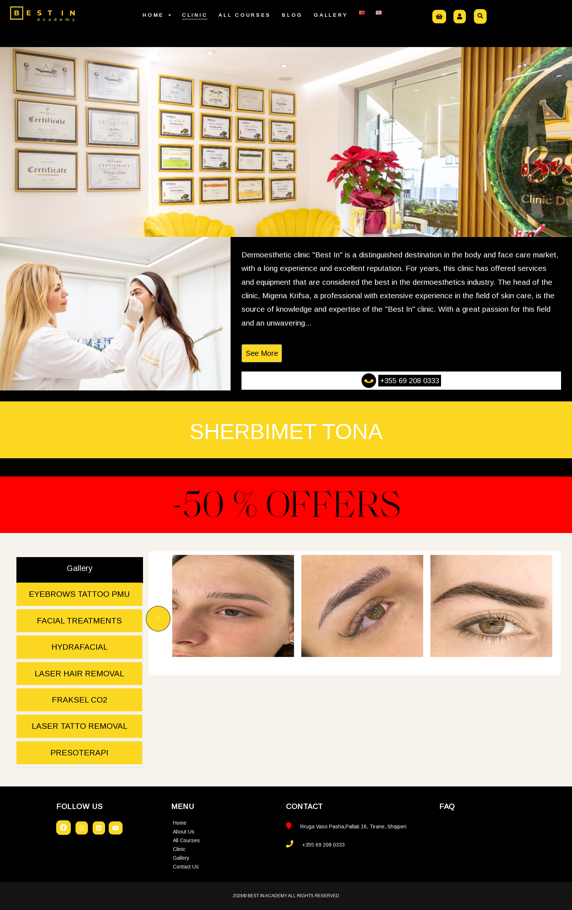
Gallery (331, 15)
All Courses (245, 15)
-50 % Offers (286, 504)
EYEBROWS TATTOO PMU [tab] (79, 594)
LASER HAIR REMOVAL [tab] (79, 673)
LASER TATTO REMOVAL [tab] (79, 726)
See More (262, 353)
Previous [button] (158, 618)
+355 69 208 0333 (409, 381)
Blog (292, 15)
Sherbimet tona (286, 431)
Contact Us (186, 867)
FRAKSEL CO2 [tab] (79, 699)
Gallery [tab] (79, 568)
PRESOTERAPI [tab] (79, 752)
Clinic (195, 15)
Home (157, 15)
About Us (183, 832)
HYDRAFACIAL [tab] (79, 647)
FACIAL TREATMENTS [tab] (79, 620)
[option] (233, 606)
